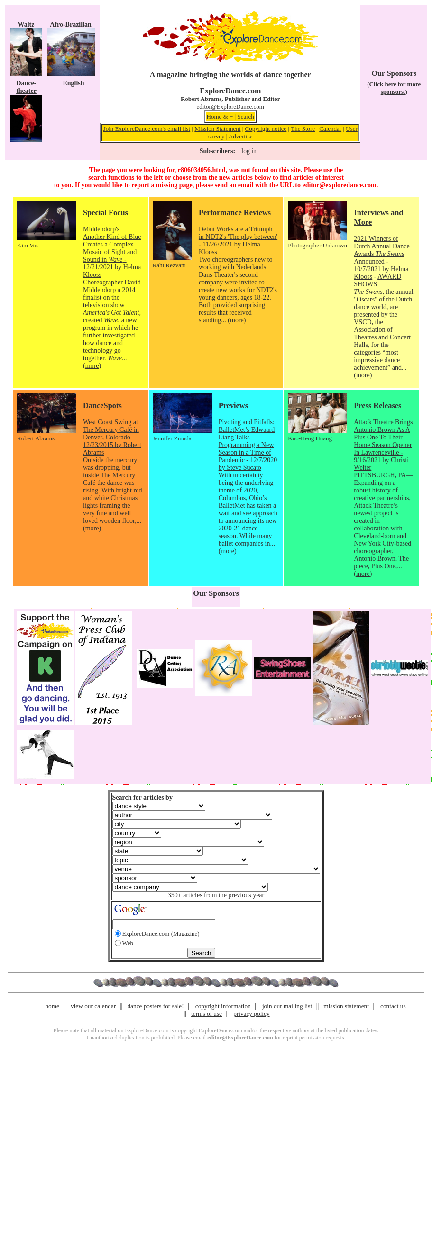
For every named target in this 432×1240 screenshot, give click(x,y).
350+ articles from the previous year (216, 895)
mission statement (346, 1006)
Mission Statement (217, 128)
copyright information (223, 1006)
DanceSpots (102, 405)
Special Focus (105, 212)
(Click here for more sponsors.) (394, 88)
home (52, 1006)
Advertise (241, 136)
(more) (92, 365)
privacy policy (251, 1013)
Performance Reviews (235, 212)
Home (214, 116)
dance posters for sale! (155, 1006)
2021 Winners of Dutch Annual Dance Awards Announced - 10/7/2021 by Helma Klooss (381, 257)
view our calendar (93, 1006)
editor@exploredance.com (339, 185)
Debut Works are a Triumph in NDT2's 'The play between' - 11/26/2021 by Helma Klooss (238, 240)
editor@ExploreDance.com (230, 106)
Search (245, 116)
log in (248, 151)
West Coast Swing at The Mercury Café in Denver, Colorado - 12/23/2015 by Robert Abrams (112, 437)
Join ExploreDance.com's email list (147, 128)
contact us (393, 1006)
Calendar (330, 128)
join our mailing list (287, 1006)
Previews (233, 405)
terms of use (206, 1013)
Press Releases (377, 405)
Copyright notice (266, 128)
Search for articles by (142, 797)
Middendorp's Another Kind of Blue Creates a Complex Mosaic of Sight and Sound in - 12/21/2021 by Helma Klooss (112, 252)
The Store (303, 128)
